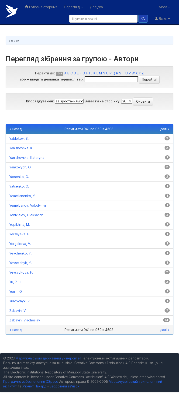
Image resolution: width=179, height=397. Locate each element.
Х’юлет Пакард (34, 386)
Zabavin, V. (17, 311)
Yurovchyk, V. (19, 301)
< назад (15, 129)
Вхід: (162, 19)
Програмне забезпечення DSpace (30, 381)
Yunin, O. (16, 291)
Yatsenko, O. (19, 177)
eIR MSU (14, 40)
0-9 (60, 73)
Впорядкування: (40, 101)
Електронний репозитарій (12, 11)
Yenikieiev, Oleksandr (26, 215)
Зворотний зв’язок (64, 386)
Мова (164, 7)
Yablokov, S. (19, 138)
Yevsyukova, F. (21, 272)
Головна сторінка (41, 7)
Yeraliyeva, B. (19, 234)
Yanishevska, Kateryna (26, 158)
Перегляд (73, 7)
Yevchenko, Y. (20, 253)
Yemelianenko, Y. (22, 196)
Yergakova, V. (20, 244)
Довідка (96, 7)
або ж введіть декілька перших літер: (52, 79)
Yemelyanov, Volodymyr (27, 205)
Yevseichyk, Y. (20, 263)
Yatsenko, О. (19, 186)
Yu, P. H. (15, 282)
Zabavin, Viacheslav (24, 320)
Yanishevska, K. (21, 148)
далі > (165, 129)
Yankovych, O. (20, 167)
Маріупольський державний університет (49, 358)
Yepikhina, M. (19, 224)
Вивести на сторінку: (102, 101)
